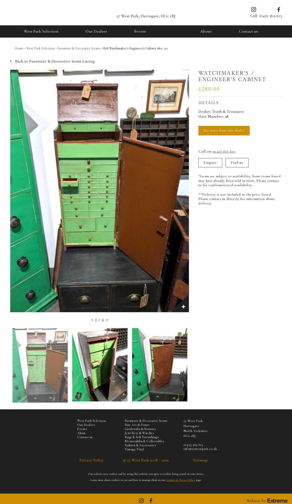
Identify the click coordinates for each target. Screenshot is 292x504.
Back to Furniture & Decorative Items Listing (52, 61)
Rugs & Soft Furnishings (142, 437)
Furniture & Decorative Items (79, 48)
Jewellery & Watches (139, 433)
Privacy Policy (92, 460)
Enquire (210, 162)
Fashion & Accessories (140, 445)
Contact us (248, 31)
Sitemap (200, 460)
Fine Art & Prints (137, 425)
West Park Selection (41, 31)
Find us (237, 162)
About (206, 31)
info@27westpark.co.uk (200, 449)
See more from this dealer (224, 130)
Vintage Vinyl (134, 449)
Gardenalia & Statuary (140, 429)
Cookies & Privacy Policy (180, 480)
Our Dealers (96, 31)
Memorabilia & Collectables (144, 441)
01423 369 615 (270, 15)
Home (19, 48)
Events (140, 31)
